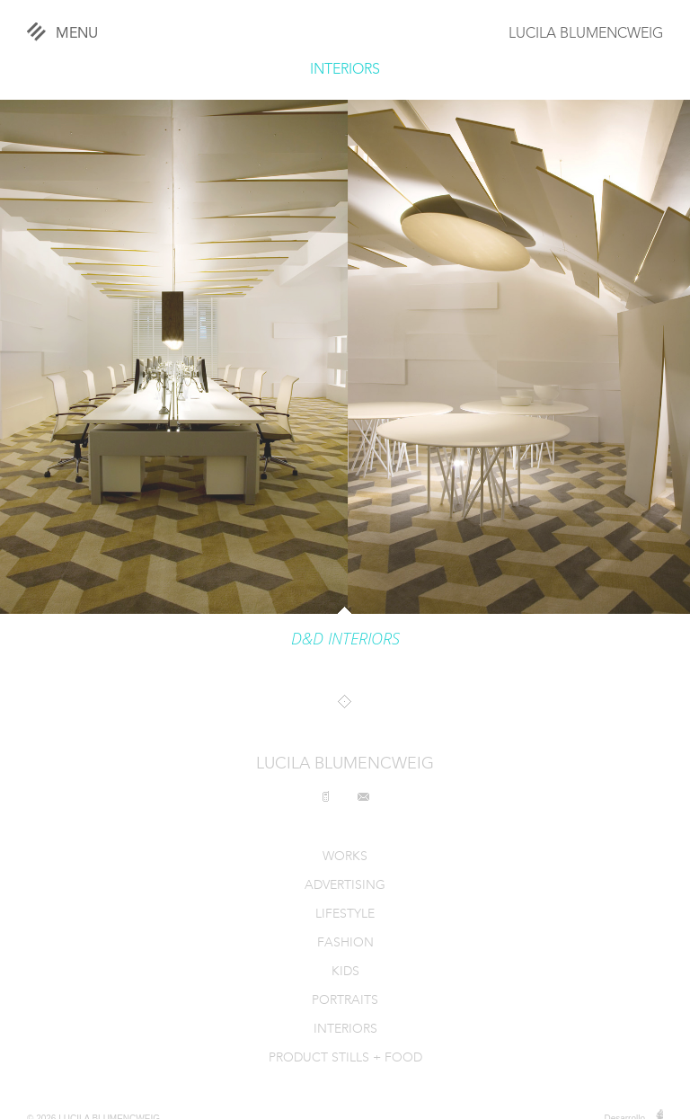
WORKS (345, 857)
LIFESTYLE (345, 914)
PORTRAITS (345, 1001)
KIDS (345, 972)
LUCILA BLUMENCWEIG (586, 34)
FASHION (345, 943)
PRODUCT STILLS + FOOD (345, 1058)
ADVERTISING (345, 886)
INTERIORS (345, 70)
